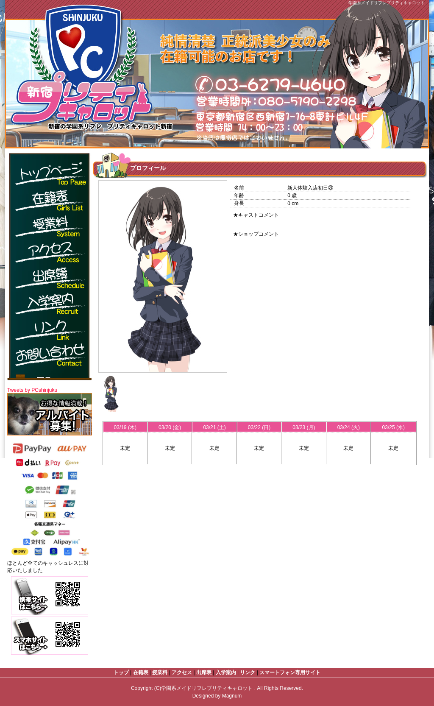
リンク (247, 672)
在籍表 (140, 672)
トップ (121, 672)
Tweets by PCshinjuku (32, 390)
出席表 (203, 672)
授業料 (159, 672)
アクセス (182, 672)
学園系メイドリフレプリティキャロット (207, 688)
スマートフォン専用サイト (289, 672)
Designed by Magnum (217, 696)
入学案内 (226, 672)
